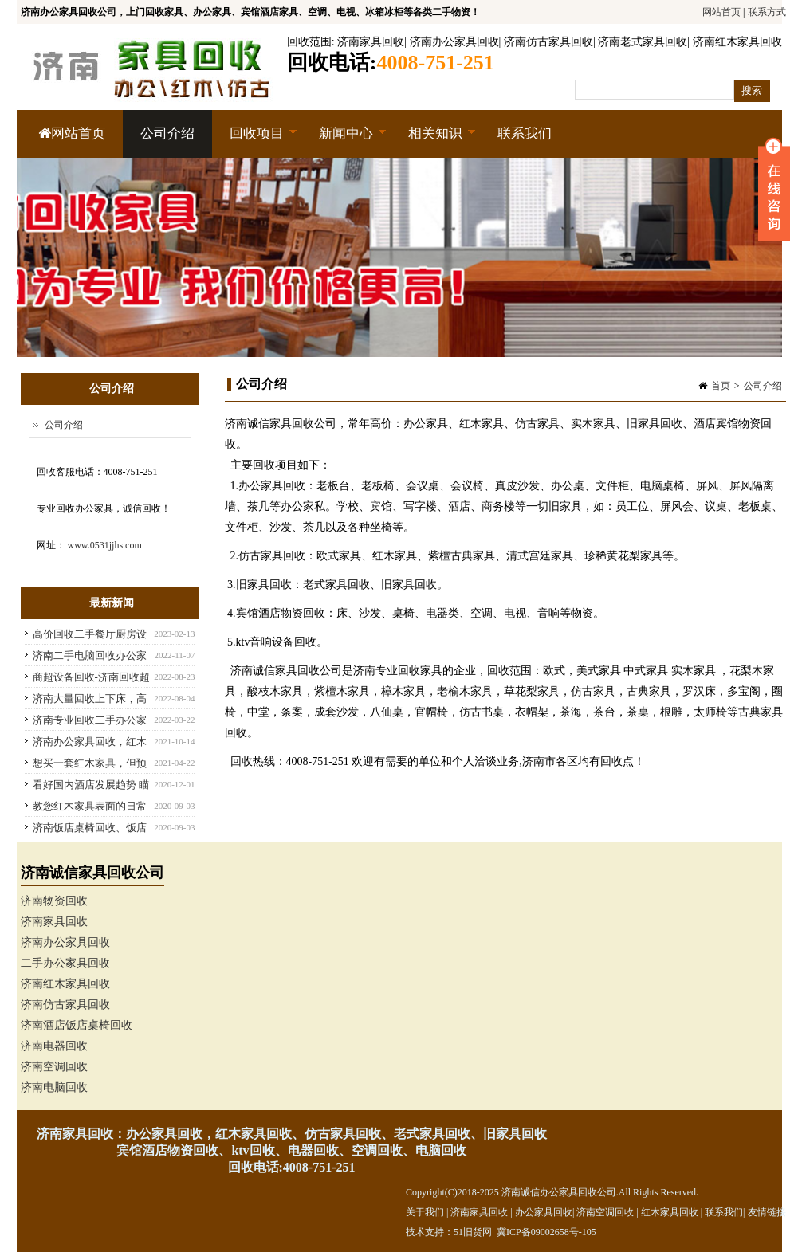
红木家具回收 (669, 1212)
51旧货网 (473, 1232)
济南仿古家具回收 (548, 42)
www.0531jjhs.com (105, 545)
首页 (720, 385)
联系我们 (524, 133)
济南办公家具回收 (454, 42)
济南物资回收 (54, 901)
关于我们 (425, 1212)
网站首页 (721, 12)
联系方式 (767, 12)
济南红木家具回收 (737, 42)
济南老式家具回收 (642, 42)
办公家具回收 (543, 1212)
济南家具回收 (370, 42)
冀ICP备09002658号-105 (546, 1232)
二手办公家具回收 (65, 963)
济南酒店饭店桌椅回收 (76, 1025)
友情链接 (767, 1212)
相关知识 (433, 142)
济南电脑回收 (54, 1087)
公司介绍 (167, 133)
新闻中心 (344, 142)
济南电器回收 (54, 1046)
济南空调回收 (54, 1067)
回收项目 (254, 142)
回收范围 (309, 42)
